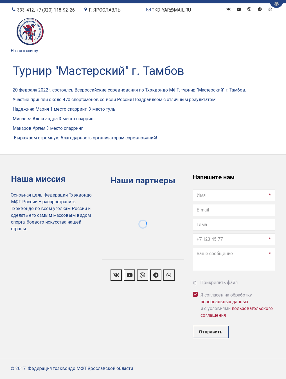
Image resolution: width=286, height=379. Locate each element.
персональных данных (224, 301)
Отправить (210, 332)
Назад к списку (24, 50)
